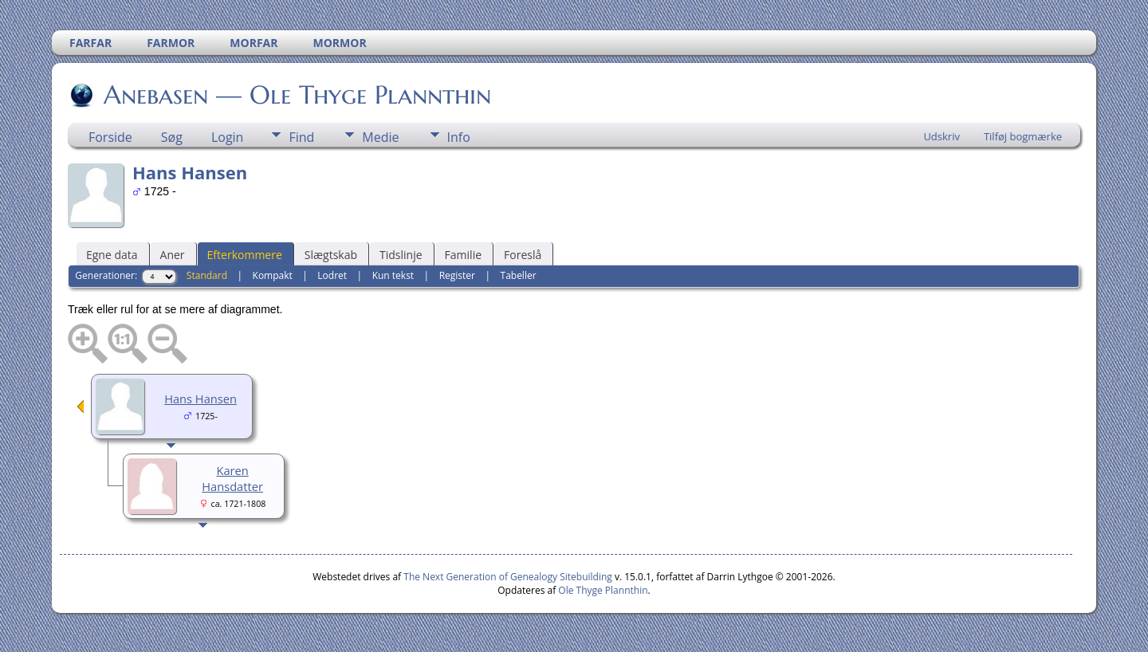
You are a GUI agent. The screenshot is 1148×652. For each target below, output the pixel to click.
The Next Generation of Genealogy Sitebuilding (507, 576)
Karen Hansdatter (232, 478)
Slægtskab (331, 254)
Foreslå (522, 254)
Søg (172, 137)
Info (458, 137)
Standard (207, 275)
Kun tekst (393, 275)
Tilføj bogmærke (1023, 136)
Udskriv (941, 136)
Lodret (332, 275)
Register (457, 275)
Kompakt (273, 275)
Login (227, 137)
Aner (172, 254)
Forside (110, 137)
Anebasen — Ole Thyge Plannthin (296, 95)
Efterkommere (244, 254)
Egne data (112, 254)
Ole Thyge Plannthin (602, 590)
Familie (463, 254)
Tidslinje (401, 254)
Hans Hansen (200, 399)
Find (301, 137)
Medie (380, 137)
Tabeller (519, 275)
